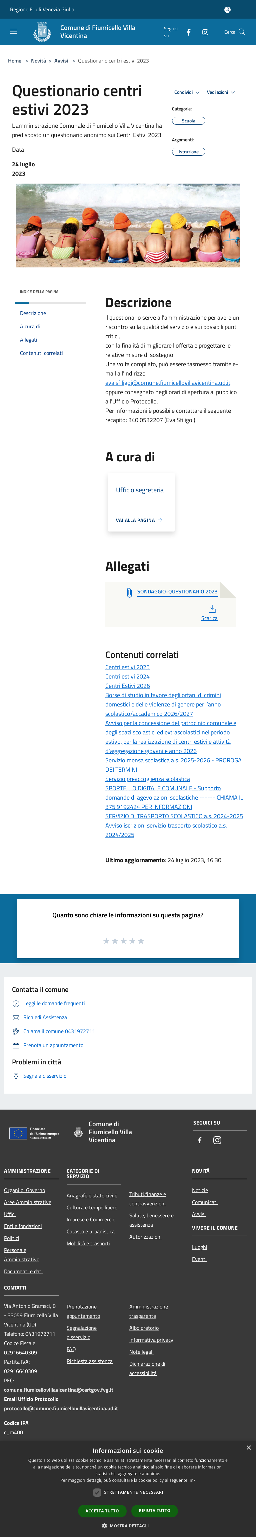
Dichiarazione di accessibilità (147, 1368)
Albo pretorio (144, 1328)
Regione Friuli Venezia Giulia (42, 9)
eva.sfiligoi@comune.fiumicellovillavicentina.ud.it (167, 382)
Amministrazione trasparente (148, 1311)
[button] (128, 1525)
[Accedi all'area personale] (227, 10)
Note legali (141, 1352)
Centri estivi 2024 (127, 676)
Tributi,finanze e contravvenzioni (147, 1198)
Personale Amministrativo (21, 1254)
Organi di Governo (24, 1190)
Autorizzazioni (145, 1237)
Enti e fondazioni (23, 1226)
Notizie (200, 1190)
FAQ (71, 1349)
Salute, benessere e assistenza (151, 1220)
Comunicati (205, 1202)
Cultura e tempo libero (92, 1207)
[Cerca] (242, 32)
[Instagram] (202, 31)
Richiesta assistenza (90, 1361)
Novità (38, 61)
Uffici (10, 1214)
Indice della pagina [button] (39, 291)
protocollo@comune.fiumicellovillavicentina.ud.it (61, 1408)
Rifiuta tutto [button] (155, 1510)
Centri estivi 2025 (127, 667)
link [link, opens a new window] (192, 1480)
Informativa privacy (151, 1340)
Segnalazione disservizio (82, 1332)
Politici (11, 1238)
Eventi (199, 1259)
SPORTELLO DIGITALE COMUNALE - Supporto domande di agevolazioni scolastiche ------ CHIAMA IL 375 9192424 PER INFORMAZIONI (174, 797)
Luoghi (199, 1247)
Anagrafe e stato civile (92, 1195)
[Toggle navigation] (13, 31)
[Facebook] (186, 31)
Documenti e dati (23, 1271)
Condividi (188, 92)
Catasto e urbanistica (91, 1231)
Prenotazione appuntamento (83, 1311)
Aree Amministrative (27, 1202)
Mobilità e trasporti (88, 1243)
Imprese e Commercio (91, 1219)
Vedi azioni (222, 92)
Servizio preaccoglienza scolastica (147, 778)
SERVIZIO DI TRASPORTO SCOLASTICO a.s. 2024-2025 (174, 816)
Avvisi (61, 61)
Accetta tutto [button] (102, 1511)
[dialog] (128, 1489)
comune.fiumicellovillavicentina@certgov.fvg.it (58, 1390)
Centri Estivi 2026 (127, 685)
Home (14, 61)
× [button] (248, 1448)
